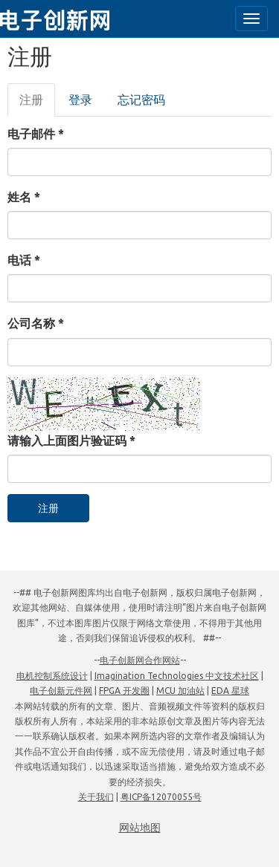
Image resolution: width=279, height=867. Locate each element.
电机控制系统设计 (52, 676)
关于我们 (96, 797)
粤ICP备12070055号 (161, 797)
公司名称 (35, 323)
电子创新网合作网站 (140, 660)
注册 (37, 104)
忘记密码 (141, 99)
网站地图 (140, 828)
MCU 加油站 (180, 690)
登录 (80, 99)
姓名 (23, 197)
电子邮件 (35, 133)
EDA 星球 (230, 690)
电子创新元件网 (61, 690)
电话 (23, 260)
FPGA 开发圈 (124, 690)
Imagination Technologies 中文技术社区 (176, 676)
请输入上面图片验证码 (71, 440)
